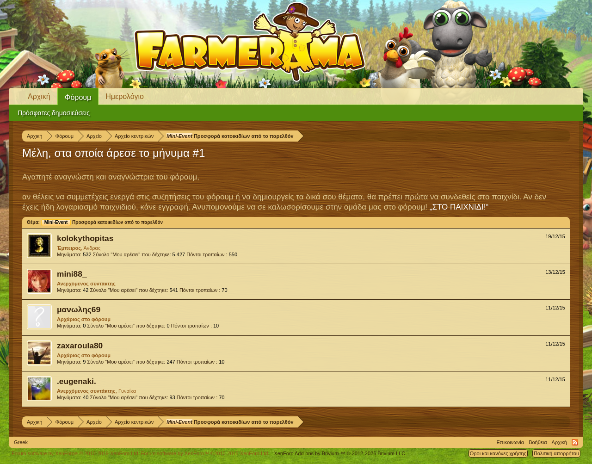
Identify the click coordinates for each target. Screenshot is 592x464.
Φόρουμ (78, 97)
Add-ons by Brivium (340, 453)
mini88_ (72, 273)
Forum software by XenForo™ (205, 453)
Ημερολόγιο (124, 96)
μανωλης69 (78, 309)
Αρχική (39, 96)
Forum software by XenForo (76, 453)
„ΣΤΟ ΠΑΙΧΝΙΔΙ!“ (459, 207)
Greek (21, 442)
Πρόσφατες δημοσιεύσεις (54, 113)
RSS (575, 442)
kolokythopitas (85, 238)
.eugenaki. (76, 381)
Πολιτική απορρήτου (556, 453)
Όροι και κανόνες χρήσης (498, 453)
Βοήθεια (538, 442)
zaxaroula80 (80, 345)
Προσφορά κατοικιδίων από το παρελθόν (102, 222)
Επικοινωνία (510, 442)
